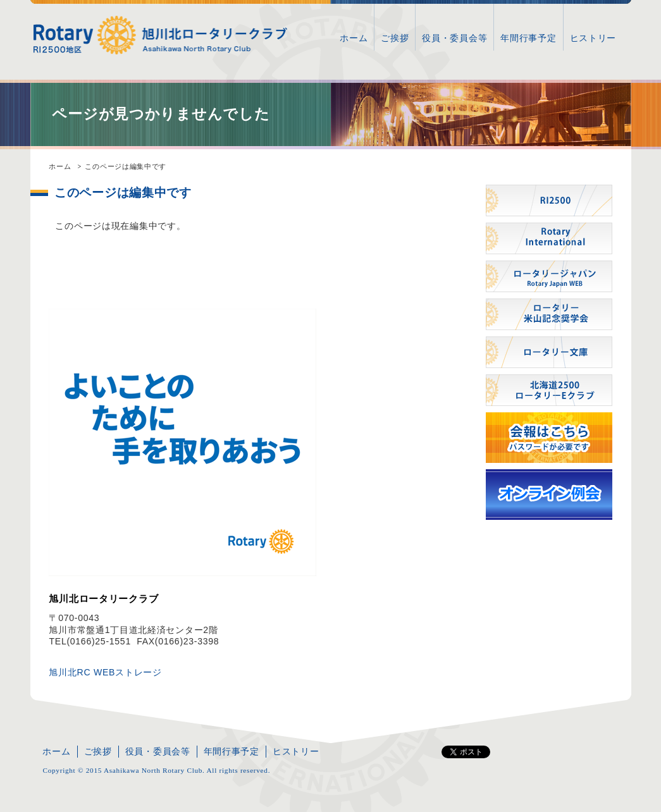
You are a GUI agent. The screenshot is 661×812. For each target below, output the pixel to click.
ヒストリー (593, 38)
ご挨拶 (395, 38)
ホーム (354, 38)
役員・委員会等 (454, 38)
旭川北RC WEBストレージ (105, 672)
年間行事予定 (528, 38)
